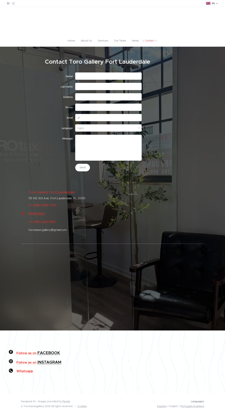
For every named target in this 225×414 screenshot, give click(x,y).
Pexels (66, 401)
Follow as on (26, 353)
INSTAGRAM (49, 362)
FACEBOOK (48, 352)
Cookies (82, 406)
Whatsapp (37, 213)
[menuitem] (74, 40)
